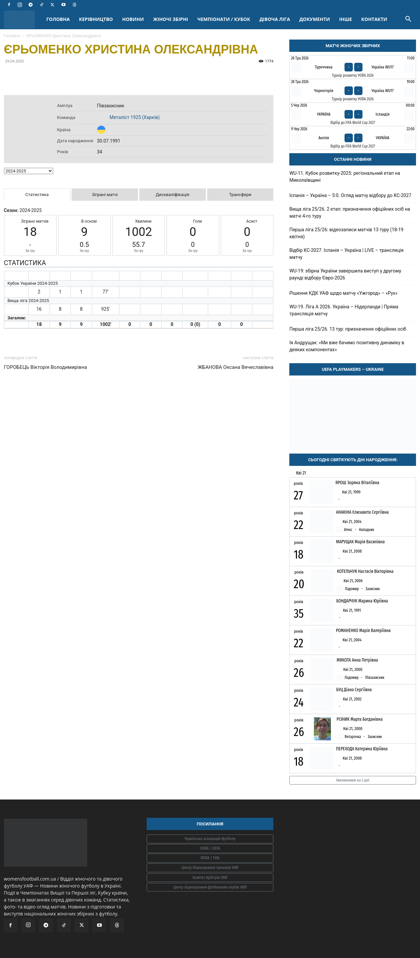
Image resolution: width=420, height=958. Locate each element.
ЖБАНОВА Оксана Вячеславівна (236, 367)
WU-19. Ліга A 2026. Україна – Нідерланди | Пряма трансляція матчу (343, 310)
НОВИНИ (133, 19)
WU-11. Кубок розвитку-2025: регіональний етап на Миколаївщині (344, 176)
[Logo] (23, 19)
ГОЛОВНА (58, 19)
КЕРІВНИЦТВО (96, 19)
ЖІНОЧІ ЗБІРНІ (170, 19)
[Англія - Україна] (353, 138)
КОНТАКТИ (374, 19)
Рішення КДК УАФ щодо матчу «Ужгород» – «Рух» (343, 293)
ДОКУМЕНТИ (314, 19)
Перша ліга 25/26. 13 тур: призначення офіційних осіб (347, 329)
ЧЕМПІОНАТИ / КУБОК (223, 19)
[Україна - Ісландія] (353, 114)
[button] (408, 20)
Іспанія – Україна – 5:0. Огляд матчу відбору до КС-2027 (350, 195)
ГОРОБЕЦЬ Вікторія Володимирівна (45, 367)
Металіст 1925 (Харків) (135, 117)
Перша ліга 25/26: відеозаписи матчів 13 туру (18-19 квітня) (346, 233)
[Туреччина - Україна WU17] (353, 67)
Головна (12, 36)
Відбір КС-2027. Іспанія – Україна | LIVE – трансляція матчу (346, 254)
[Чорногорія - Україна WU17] (353, 90)
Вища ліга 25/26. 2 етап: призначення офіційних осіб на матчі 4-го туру (349, 212)
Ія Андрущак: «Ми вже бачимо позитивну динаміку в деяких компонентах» (346, 346)
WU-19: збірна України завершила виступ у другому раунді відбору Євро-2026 (345, 274)
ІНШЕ (345, 19)
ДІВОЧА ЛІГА (274, 19)
